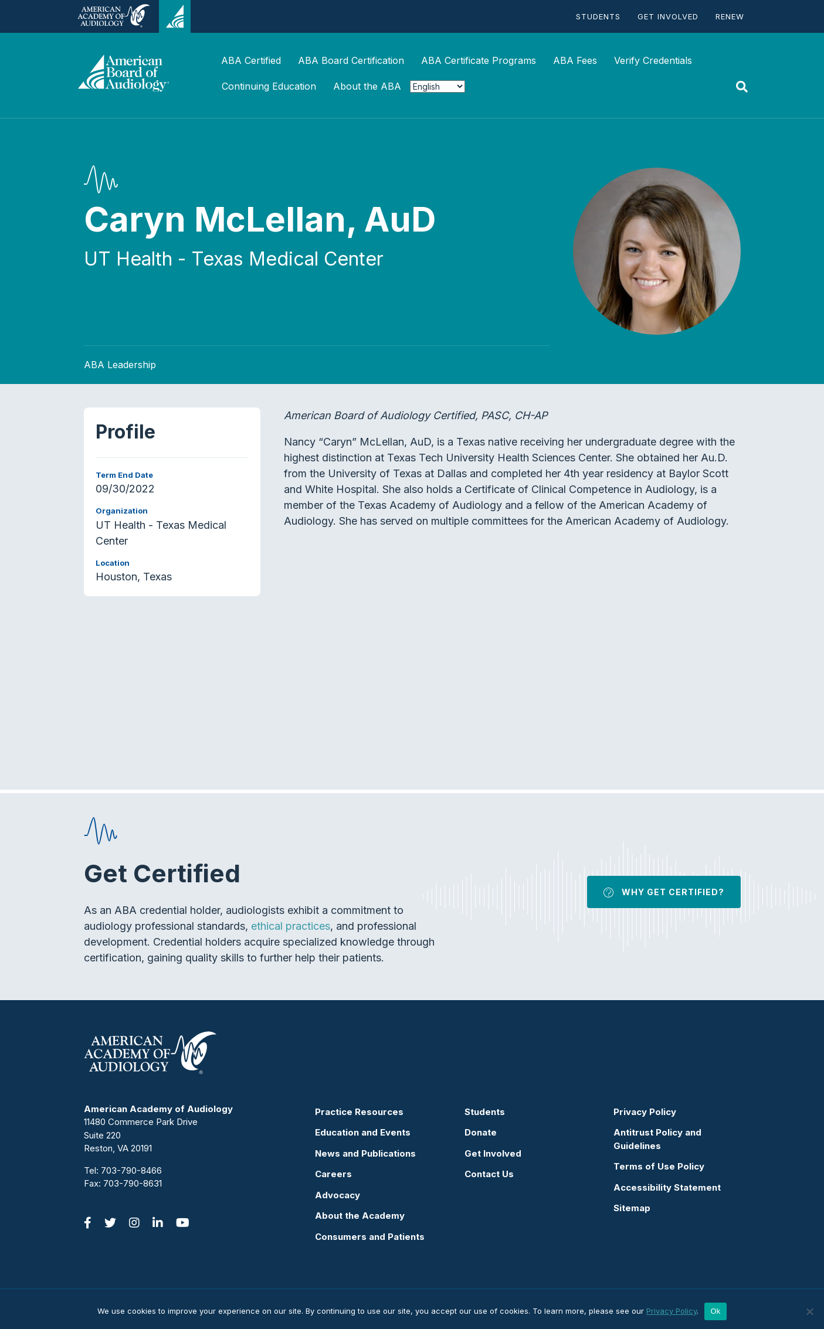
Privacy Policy (644, 1111)
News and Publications (365, 1153)
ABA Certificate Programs (478, 60)
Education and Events (363, 1132)
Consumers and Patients (370, 1236)
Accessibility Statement (667, 1187)
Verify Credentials (653, 60)
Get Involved (668, 16)
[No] (809, 1311)
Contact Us (489, 1174)
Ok (715, 1311)
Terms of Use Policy (658, 1166)
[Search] (741, 86)
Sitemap (631, 1208)
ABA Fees (575, 60)
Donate (480, 1132)
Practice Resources (359, 1111)
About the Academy (360, 1215)
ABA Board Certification (351, 60)
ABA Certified (251, 60)
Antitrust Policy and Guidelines (657, 1139)
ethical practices (290, 926)
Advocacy (337, 1195)
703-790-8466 (131, 1170)
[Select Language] (437, 86)
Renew (730, 16)
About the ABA (367, 86)
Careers (333, 1174)
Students (598, 16)
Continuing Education (269, 86)
